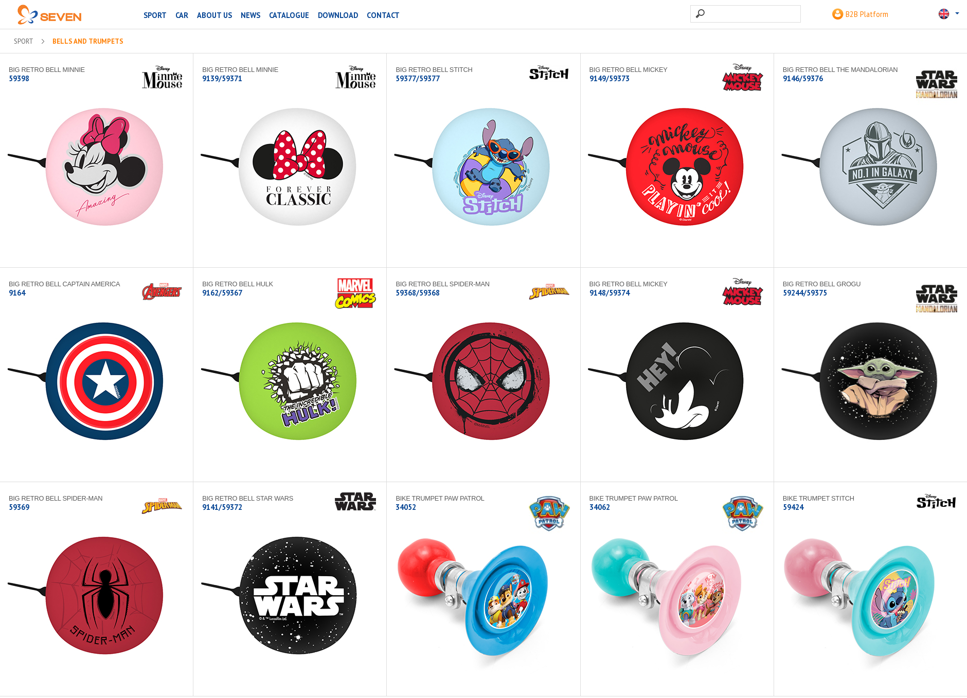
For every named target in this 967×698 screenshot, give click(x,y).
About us (214, 15)
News (250, 15)
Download (338, 15)
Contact (383, 15)
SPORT (155, 15)
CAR (181, 15)
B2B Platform (860, 14)
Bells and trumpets (87, 41)
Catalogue (289, 15)
